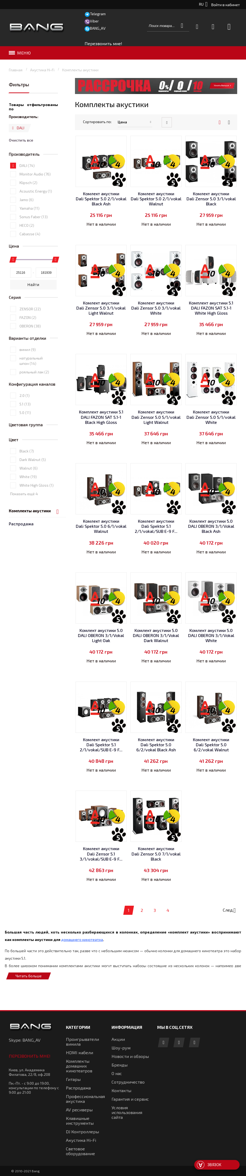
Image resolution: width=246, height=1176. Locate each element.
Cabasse (29, 254)
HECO (26, 245)
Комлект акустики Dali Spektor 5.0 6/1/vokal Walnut (101, 526)
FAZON (27, 337)
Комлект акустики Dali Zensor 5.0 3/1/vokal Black (211, 198)
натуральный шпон (31, 381)
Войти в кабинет (225, 4)
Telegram (98, 13)
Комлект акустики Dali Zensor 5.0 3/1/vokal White (156, 307)
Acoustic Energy (35, 211)
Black (26, 471)
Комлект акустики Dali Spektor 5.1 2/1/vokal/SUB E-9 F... (156, 526)
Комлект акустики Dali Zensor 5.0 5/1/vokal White (211, 416)
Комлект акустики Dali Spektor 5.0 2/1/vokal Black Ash (101, 198)
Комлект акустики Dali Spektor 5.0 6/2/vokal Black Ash (156, 744)
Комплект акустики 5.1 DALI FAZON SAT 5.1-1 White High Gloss (211, 307)
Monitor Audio (35, 194)
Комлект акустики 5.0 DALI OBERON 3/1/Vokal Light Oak (101, 635)
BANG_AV (98, 28)
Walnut (28, 488)
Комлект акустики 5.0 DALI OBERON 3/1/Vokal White (211, 635)
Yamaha (29, 228)
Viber (94, 21)
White (28, 496)
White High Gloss (36, 505)
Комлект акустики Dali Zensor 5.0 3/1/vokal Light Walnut (101, 307)
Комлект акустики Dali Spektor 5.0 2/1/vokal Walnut (156, 198)
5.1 (25, 424)
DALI (27, 185)
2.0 (24, 415)
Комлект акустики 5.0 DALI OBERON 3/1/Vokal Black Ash (211, 526)
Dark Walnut (32, 479)
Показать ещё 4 (24, 513)
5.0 (25, 432)
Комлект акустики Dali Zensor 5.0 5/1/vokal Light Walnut (156, 416)
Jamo (26, 219)
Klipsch (28, 202)
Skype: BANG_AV (25, 1039)
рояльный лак (34, 392)
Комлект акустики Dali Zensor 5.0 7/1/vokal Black (156, 853)
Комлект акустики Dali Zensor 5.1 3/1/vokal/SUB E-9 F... (101, 853)
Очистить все (21, 160)
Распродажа (21, 98)
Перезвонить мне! (29, 1055)
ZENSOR (30, 328)
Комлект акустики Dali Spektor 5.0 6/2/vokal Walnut (211, 744)
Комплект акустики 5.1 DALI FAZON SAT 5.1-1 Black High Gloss (101, 416)
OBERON (30, 345)
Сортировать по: (97, 121)
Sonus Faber (33, 237)
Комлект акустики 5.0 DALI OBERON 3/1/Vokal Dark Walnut (156, 635)
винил (27, 369)
